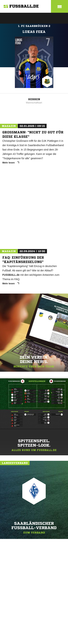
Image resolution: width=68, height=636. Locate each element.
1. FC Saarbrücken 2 (34, 26)
